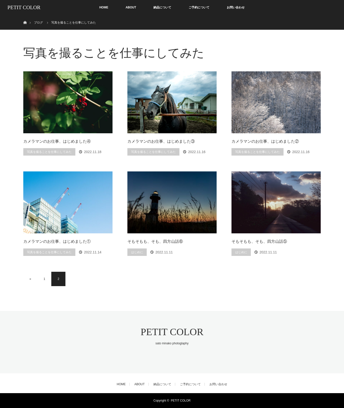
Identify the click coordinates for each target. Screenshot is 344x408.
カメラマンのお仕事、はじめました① (57, 241)
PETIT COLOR (23, 7)
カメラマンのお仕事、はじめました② (265, 141)
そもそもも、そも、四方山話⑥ (155, 241)
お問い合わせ (236, 7)
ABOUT (131, 7)
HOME (103, 7)
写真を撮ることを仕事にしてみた (49, 152)
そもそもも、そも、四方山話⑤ (259, 241)
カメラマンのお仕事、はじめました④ (57, 141)
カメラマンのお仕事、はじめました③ (161, 141)
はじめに (137, 252)
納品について (162, 7)
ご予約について (199, 7)
